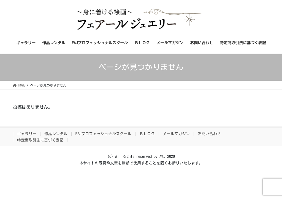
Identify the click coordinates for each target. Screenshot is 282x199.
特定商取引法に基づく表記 (40, 140)
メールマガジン (176, 134)
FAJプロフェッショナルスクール (103, 134)
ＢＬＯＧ (147, 134)
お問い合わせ (209, 134)
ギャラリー (26, 134)
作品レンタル (55, 134)
